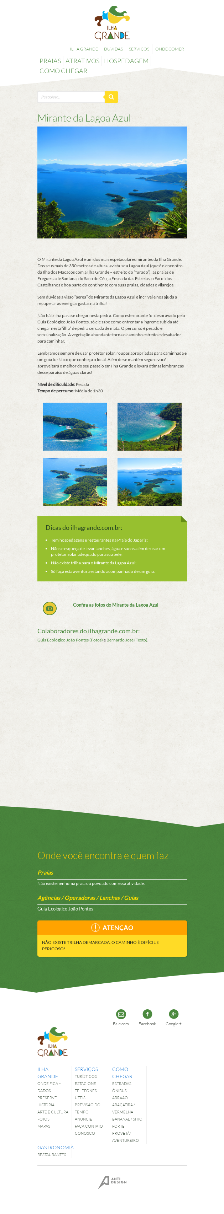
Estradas (121, 1083)
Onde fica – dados (49, 1087)
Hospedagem (126, 61)
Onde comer (169, 49)
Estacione (85, 1083)
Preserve (47, 1097)
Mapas (43, 1126)
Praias (50, 61)
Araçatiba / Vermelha (123, 1108)
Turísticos (86, 1076)
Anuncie (83, 1119)
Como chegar (63, 71)
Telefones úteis (86, 1094)
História (45, 1104)
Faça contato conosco (89, 1129)
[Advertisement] (112, 713)
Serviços (139, 49)
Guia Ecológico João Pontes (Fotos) (70, 640)
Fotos (43, 1119)
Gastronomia (53, 1147)
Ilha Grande (84, 49)
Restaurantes (51, 1154)
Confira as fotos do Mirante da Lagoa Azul (115, 605)
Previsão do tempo (87, 1108)
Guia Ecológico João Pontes (65, 909)
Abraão (120, 1097)
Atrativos (82, 61)
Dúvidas (113, 49)
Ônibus (119, 1090)
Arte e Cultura (52, 1112)
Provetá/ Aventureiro (125, 1137)
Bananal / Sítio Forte (127, 1122)
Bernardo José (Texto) (126, 640)
